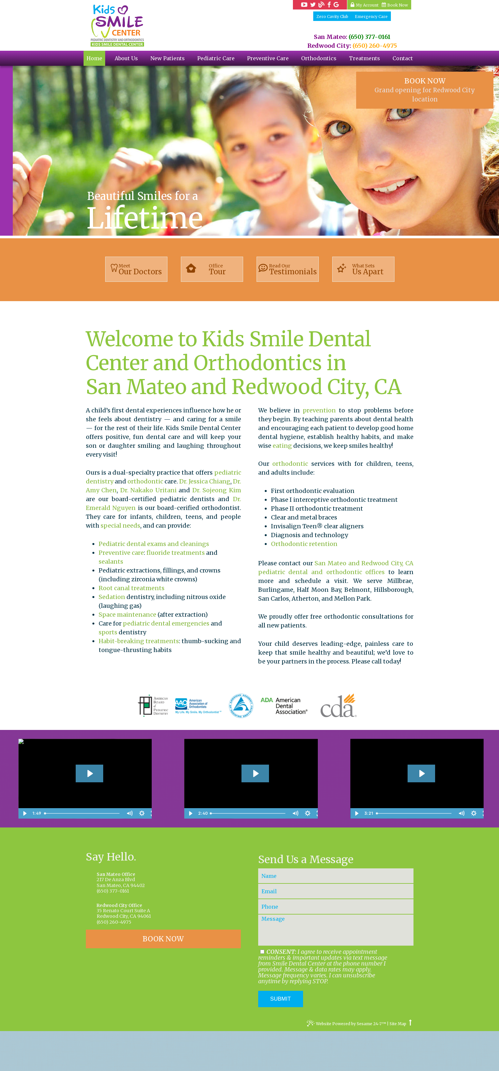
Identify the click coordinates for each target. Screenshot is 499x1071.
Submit (280, 1039)
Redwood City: (329, 45)
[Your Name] (335, 915)
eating (282, 445)
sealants (111, 561)
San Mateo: (330, 37)
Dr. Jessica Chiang (204, 481)
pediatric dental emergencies (166, 623)
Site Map (398, 1064)
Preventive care (121, 552)
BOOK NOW (424, 90)
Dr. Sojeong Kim (216, 490)
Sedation (112, 597)
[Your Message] (335, 970)
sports (108, 632)
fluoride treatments (175, 552)
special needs (120, 525)
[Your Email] (335, 931)
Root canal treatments (131, 588)
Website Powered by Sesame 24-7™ (346, 1064)
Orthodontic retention (304, 544)
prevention (319, 410)
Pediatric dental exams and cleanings (154, 544)
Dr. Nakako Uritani (148, 490)
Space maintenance (127, 614)
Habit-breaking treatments (139, 641)
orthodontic (145, 481)
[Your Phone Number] (335, 946)
